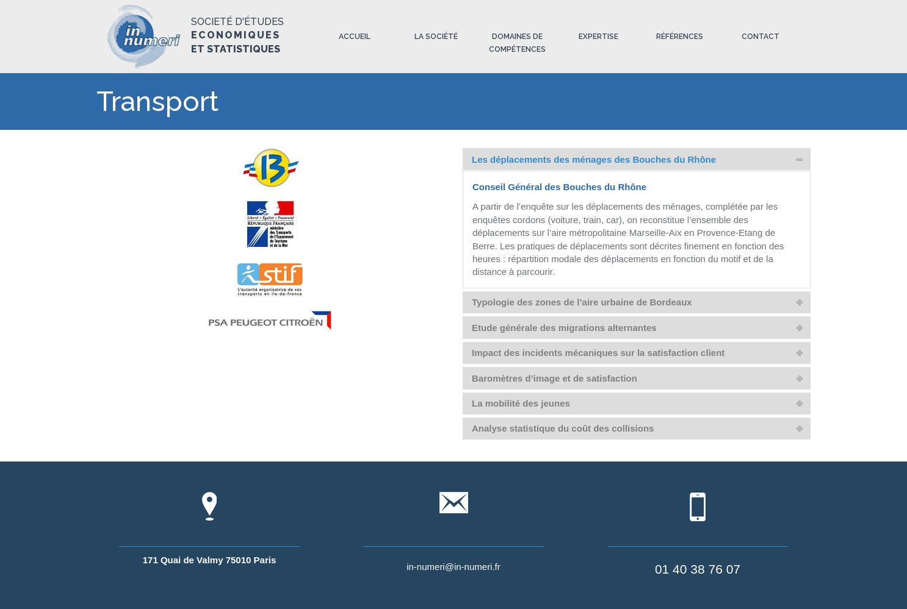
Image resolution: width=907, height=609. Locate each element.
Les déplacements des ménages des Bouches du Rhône (594, 159)
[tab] (637, 159)
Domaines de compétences (517, 43)
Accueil (354, 36)
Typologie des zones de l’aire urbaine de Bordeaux (582, 302)
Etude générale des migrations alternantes (564, 327)
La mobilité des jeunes (521, 403)
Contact (760, 36)
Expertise (598, 36)
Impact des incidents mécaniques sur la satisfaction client (598, 352)
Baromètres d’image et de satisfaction (554, 378)
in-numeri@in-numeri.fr (453, 566)
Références (679, 36)
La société (436, 36)
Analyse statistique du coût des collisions (563, 428)
